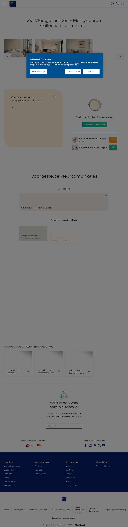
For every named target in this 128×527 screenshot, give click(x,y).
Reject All (91, 71)
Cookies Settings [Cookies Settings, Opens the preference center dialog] (38, 71)
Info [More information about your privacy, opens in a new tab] (76, 65)
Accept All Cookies (73, 71)
